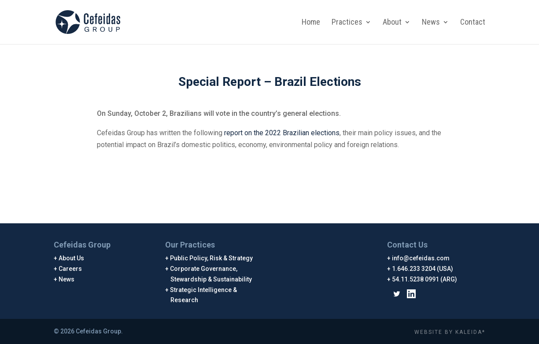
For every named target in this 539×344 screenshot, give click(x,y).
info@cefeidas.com (421, 258)
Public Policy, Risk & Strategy (211, 258)
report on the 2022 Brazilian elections (282, 133)
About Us (71, 258)
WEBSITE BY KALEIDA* (449, 332)
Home (311, 22)
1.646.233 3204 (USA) (422, 268)
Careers (70, 268)
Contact (472, 22)
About (392, 22)
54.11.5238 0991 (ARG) (424, 279)
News (431, 22)
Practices (347, 22)
